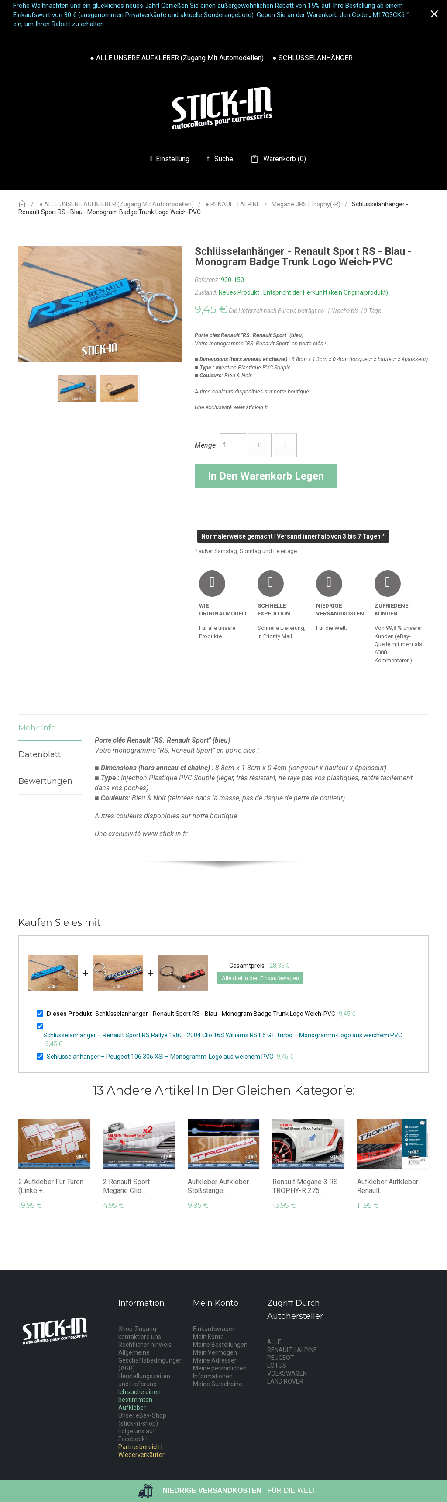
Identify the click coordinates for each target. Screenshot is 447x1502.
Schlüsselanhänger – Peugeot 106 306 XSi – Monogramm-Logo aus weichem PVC (160, 1056)
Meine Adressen (215, 1360)
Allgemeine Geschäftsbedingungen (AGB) (150, 1360)
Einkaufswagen (214, 1328)
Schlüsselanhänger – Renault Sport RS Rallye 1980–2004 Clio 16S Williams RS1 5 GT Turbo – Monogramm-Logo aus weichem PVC (222, 1035)
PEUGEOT (280, 1357)
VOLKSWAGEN (287, 1373)
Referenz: (207, 279)
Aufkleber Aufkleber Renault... (387, 1186)
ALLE (274, 1342)
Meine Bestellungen (220, 1344)
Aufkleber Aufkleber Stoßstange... (218, 1186)
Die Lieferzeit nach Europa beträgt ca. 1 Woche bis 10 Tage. (306, 310)
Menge (205, 445)
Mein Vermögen (215, 1352)
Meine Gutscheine (217, 1383)
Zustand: (206, 292)
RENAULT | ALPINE (292, 1349)
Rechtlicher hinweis (145, 1344)
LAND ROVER (285, 1381)
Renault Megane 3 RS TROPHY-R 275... (305, 1186)
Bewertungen (45, 781)
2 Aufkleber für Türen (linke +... (50, 1186)
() (283, 159)
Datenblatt (39, 754)
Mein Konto (208, 1336)
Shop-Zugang (137, 1328)
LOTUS (276, 1365)
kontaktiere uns (139, 1336)
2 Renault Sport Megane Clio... (126, 1186)
